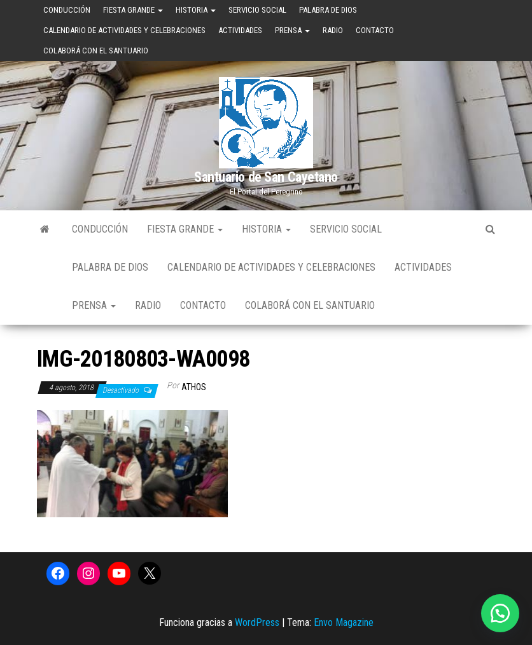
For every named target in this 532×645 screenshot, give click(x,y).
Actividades (240, 30)
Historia (196, 10)
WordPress (257, 622)
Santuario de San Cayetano (266, 177)
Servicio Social (257, 10)
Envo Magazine (344, 622)
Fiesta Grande (133, 10)
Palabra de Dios (328, 10)
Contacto (375, 30)
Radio (333, 30)
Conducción (66, 10)
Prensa (292, 30)
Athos (193, 387)
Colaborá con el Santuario (95, 50)
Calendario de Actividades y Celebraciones (124, 30)
